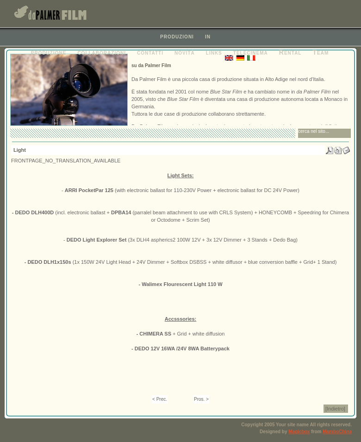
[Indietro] (335, 408)
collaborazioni (101, 52)
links (214, 52)
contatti (150, 52)
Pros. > (201, 399)
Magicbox (299, 431)
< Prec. (159, 399)
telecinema (250, 52)
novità (184, 52)
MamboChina (337, 431)
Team (320, 52)
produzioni (177, 36)
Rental (290, 52)
